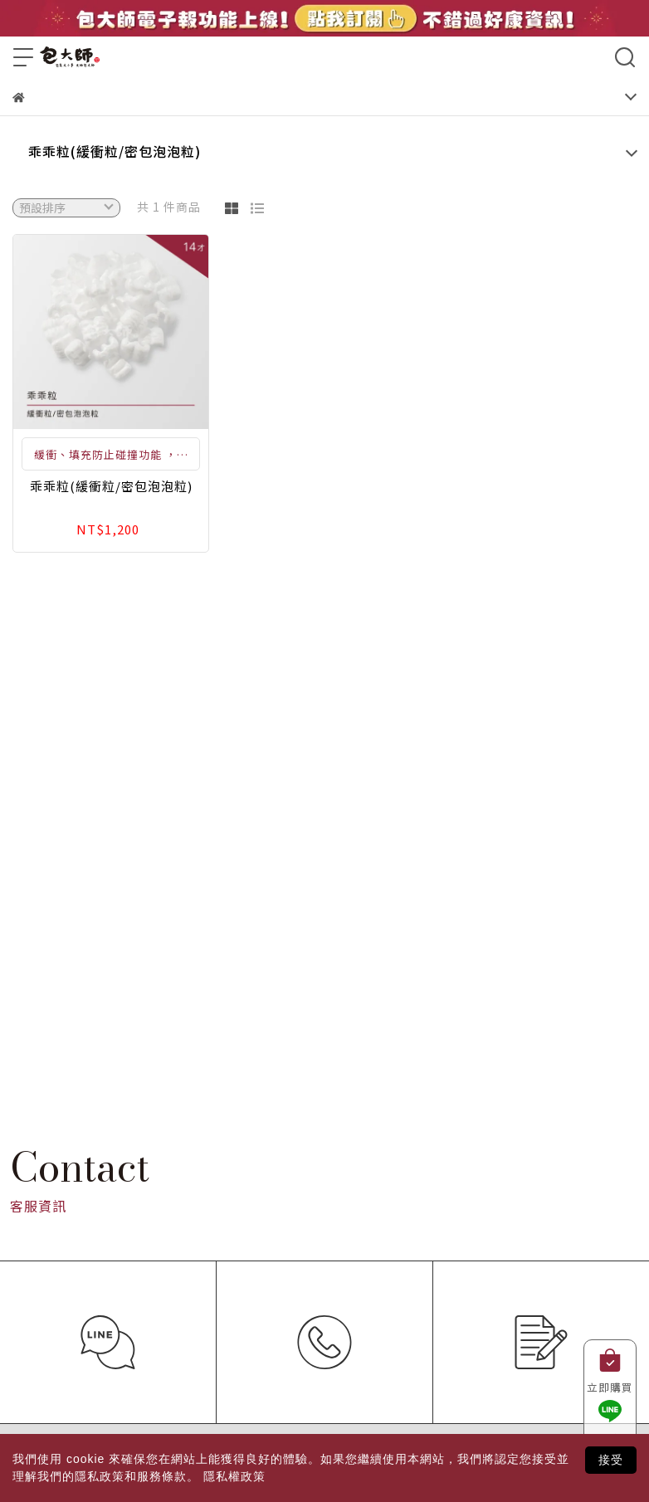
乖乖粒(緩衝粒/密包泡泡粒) (114, 151)
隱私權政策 (234, 1476)
